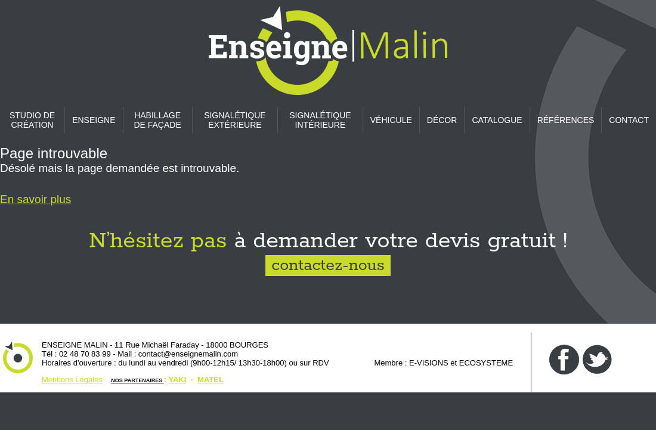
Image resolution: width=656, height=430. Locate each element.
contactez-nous (327, 265)
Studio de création (32, 120)
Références (566, 120)
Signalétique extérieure (234, 120)
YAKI (177, 379)
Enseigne (93, 120)
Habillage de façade (157, 120)
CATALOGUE (497, 120)
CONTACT (629, 120)
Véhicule (391, 120)
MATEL (210, 379)
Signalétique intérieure (320, 120)
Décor (442, 120)
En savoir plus (35, 199)
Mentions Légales (72, 379)
